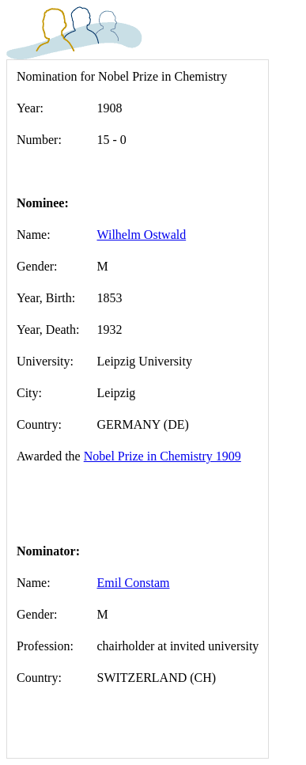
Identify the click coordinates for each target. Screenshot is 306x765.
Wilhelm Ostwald (142, 234)
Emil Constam (133, 582)
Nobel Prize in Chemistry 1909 (162, 456)
